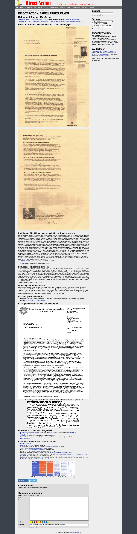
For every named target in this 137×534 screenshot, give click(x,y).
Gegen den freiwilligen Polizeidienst (30, 448)
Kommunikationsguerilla (33, 10)
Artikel (22, 263)
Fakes (50, 432)
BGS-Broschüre (24, 445)
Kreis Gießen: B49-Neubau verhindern (103, 51)
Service (91, 7)
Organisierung (38, 7)
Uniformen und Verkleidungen (69, 21)
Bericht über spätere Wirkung (41, 458)
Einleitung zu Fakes (23, 19)
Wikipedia (73, 432)
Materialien (85, 7)
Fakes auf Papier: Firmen (72, 19)
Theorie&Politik (54, 7)
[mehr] (112, 44)
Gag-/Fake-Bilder (25, 438)
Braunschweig (56, 452)
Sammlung (23, 435)
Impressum (76, 532)
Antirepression (29, 7)
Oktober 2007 (39, 451)
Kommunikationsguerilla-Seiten (29, 432)
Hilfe (102, 15)
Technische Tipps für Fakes (38, 19)
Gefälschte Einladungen (27, 437)
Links (80, 21)
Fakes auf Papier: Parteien (25, 21)
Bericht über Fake (25, 458)
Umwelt (46, 7)
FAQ (81, 532)
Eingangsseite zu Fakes (27, 434)
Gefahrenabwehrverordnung (50, 446)
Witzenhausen (64, 452)
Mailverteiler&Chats (104, 55)
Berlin (70, 452)
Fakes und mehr (45, 10)
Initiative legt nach (40, 300)
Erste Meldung (28, 300)
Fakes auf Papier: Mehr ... (41, 21)
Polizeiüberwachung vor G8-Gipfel (35, 449)
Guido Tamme (26, 260)
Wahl (35, 446)
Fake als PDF (50, 451)
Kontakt (71, 532)
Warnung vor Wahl (25, 443)
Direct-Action (19, 7)
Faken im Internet (55, 21)
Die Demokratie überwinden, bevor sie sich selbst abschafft (104, 53)
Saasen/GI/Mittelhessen (73, 7)
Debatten (62, 7)
